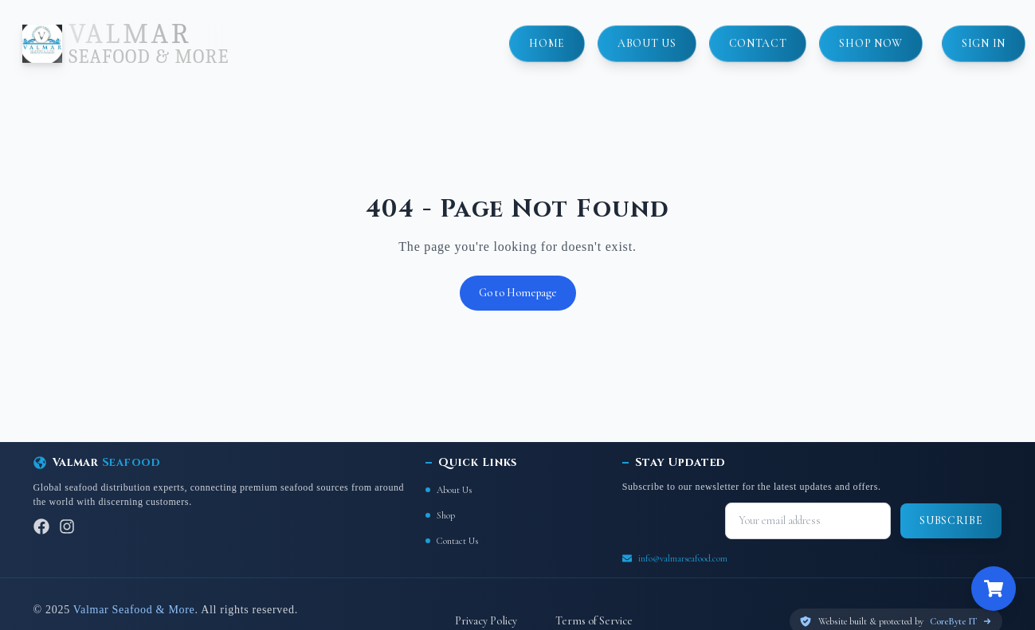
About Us (448, 489)
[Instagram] (67, 526)
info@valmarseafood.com (682, 558)
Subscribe (950, 520)
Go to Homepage (518, 292)
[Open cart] (993, 588)
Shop (440, 515)
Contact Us (451, 540)
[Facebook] (41, 526)
